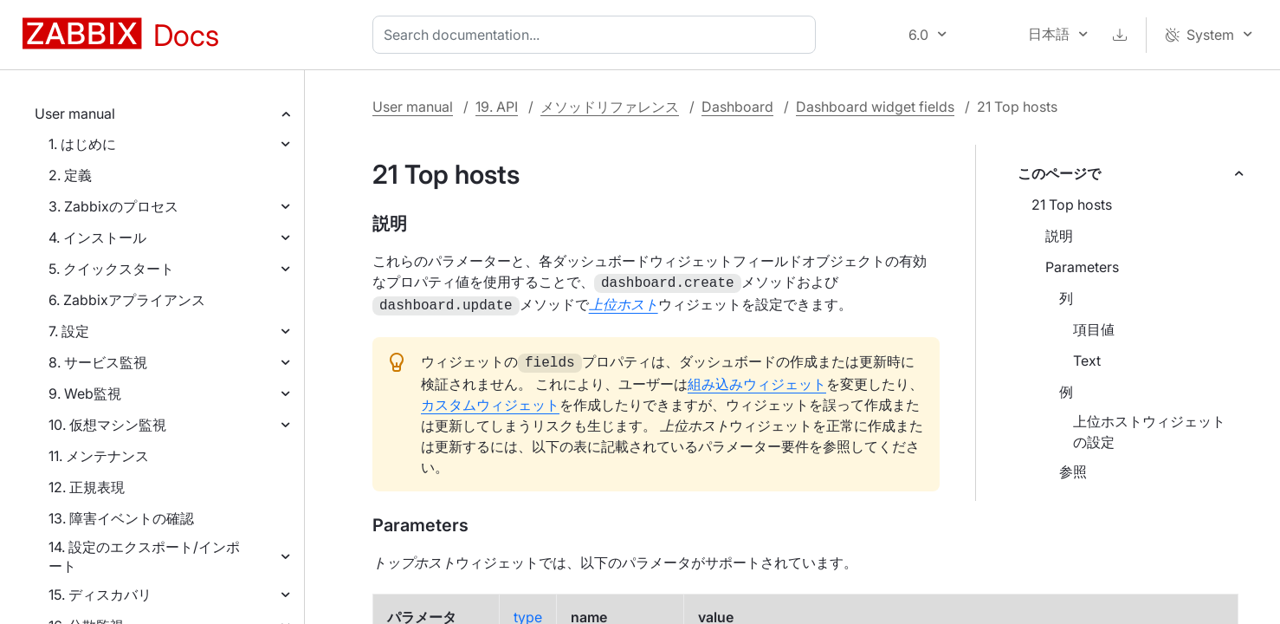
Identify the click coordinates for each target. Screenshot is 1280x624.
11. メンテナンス (98, 456)
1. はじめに (82, 144)
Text (1087, 360)
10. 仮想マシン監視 (107, 424)
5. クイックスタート (111, 268)
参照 (1073, 471)
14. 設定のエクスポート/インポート (144, 556)
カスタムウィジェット (490, 399)
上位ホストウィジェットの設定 (1149, 432)
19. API (496, 106)
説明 (1059, 235)
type (528, 612)
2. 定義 (70, 175)
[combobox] (597, 34)
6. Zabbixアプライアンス (126, 300)
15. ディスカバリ (100, 594)
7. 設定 (68, 331)
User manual (75, 113)
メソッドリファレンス (609, 106)
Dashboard (737, 106)
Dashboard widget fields (875, 106)
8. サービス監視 (97, 362)
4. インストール (97, 237)
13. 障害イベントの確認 (121, 518)
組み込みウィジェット (757, 378)
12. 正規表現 (86, 487)
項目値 (1094, 329)
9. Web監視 (84, 393)
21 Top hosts (1071, 204)
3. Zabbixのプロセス (113, 206)
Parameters (1082, 267)
